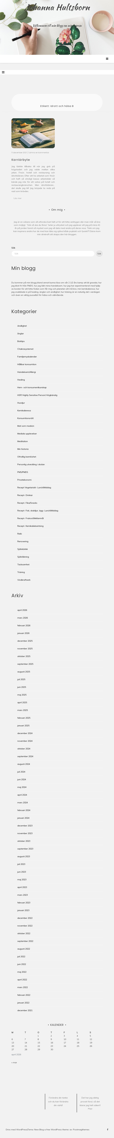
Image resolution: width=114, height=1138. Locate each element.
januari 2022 (23, 1002)
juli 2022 (21, 956)
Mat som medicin (25, 426)
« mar (14, 1062)
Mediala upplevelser (27, 433)
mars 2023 (22, 895)
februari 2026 (23, 625)
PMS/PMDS (22, 472)
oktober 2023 (23, 841)
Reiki (19, 533)
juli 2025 (21, 679)
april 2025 (22, 702)
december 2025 (25, 641)
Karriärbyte (20, 160)
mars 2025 (22, 710)
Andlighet (22, 326)
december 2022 (25, 918)
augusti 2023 (23, 856)
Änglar (20, 333)
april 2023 (22, 887)
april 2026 (22, 610)
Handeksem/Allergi (26, 372)
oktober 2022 (23, 933)
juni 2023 (21, 871)
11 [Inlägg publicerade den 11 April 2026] (78, 1039)
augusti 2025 (23, 671)
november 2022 (25, 925)
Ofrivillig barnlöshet (26, 456)
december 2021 (25, 1010)
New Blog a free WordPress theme (51, 1129)
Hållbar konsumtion (26, 364)
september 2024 (25, 756)
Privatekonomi (24, 479)
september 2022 (25, 941)
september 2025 (25, 664)
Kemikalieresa (24, 410)
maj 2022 (21, 972)
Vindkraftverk (23, 580)
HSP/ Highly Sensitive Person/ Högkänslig (37, 395)
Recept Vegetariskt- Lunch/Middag (34, 487)
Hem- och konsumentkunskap (32, 387)
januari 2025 (23, 725)
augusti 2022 (23, 948)
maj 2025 (21, 694)
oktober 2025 (23, 656)
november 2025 (25, 648)
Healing (21, 379)
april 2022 (22, 979)
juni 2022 (21, 964)
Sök (13, 247)
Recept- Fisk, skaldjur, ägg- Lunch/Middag (37, 510)
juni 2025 (21, 687)
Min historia (22, 449)
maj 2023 (21, 879)
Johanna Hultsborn (57, 7)
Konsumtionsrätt (25, 418)
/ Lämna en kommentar (38, 152)
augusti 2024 (23, 764)
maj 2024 (21, 787)
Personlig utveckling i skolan (31, 464)
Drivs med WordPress (16, 1129)
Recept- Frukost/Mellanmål (30, 518)
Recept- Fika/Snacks (27, 503)
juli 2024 (21, 771)
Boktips (21, 341)
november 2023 (25, 833)
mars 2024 (22, 802)
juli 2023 (21, 864)
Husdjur (21, 402)
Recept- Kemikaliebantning (30, 526)
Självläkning (23, 556)
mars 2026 (22, 617)
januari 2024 (23, 818)
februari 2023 (23, 902)
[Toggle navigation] (3, 72)
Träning (21, 572)
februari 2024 (23, 810)
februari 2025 (23, 718)
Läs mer (18, 198)
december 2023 (25, 825)
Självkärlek (22, 549)
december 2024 (25, 733)
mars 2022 (22, 987)
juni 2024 (21, 779)
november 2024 (25, 741)
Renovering (22, 541)
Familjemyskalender (27, 356)
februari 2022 (23, 995)
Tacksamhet (23, 564)
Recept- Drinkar (25, 495)
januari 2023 (23, 910)
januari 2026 (23, 633)
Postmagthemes (81, 1129)
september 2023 (25, 848)
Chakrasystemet (25, 349)
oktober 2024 (23, 748)
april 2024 (22, 795)
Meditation (22, 441)
